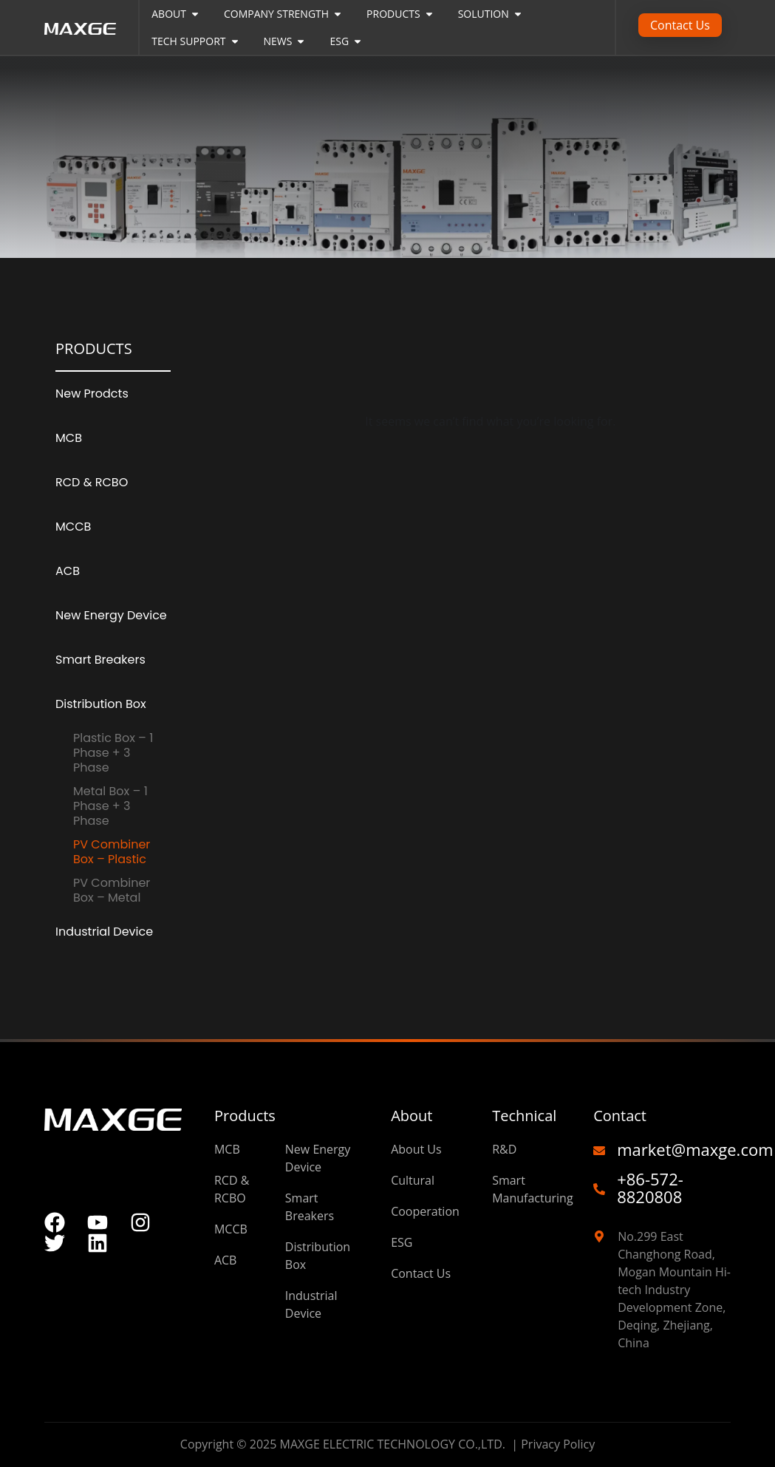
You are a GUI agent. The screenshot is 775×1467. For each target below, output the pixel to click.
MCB (68, 437)
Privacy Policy (558, 1444)
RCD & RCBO (91, 482)
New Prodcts (92, 393)
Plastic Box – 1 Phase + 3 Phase (113, 752)
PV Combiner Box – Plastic (111, 852)
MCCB (73, 526)
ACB (67, 570)
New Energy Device (111, 615)
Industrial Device (104, 931)
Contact (619, 1116)
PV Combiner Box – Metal (111, 890)
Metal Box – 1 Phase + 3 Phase (110, 806)
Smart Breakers (100, 659)
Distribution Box (100, 703)
